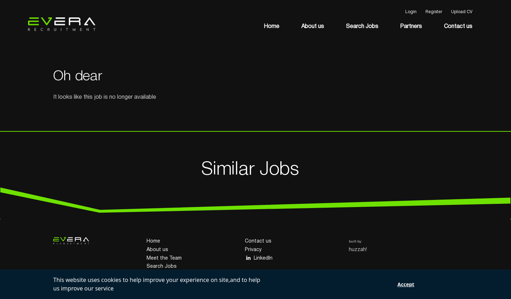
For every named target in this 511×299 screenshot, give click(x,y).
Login (411, 12)
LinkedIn (259, 258)
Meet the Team (164, 258)
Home (271, 26)
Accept (405, 284)
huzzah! (358, 250)
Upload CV (461, 12)
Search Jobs (362, 26)
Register (433, 12)
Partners (411, 26)
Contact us (458, 26)
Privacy (253, 250)
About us (312, 26)
